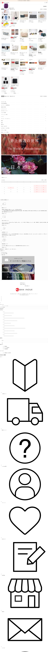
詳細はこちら (4, 213)
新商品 (6, 346)
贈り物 (2, 124)
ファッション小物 (4, 114)
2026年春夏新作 (4, 103)
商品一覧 (3, 254)
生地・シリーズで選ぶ (5, 132)
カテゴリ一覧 (3, 101)
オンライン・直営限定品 (5, 105)
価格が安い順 (7, 96)
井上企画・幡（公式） (13, 293)
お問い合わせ (20, 293)
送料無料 (6, 348)
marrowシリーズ (4, 110)
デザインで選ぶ (4, 130)
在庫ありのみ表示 (8, 352)
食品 (2, 122)
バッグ (2, 116)
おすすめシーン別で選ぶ (5, 128)
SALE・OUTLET (4, 126)
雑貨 (2, 120)
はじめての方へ (4, 252)
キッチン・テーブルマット (5, 118)
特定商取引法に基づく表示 (26, 293)
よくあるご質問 (4, 253)
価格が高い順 (12, 96)
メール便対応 (7, 347)
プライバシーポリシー (34, 293)
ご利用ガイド (2, 250)
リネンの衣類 (3, 112)
